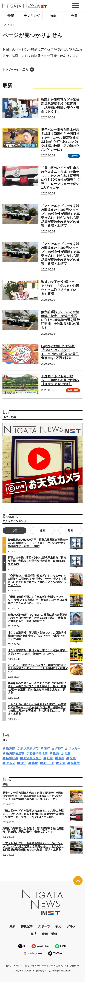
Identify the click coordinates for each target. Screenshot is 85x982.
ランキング (32, 16)
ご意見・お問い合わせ (67, 965)
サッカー (74, 748)
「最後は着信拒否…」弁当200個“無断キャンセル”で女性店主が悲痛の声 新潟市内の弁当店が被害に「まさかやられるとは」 (37, 600)
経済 (34, 934)
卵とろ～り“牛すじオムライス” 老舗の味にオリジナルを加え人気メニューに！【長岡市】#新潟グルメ (37, 668)
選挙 (35, 763)
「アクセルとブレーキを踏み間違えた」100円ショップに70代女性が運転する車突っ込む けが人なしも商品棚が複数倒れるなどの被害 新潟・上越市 (33, 846)
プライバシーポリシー (41, 965)
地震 (67, 753)
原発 (56, 753)
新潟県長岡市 (32, 758)
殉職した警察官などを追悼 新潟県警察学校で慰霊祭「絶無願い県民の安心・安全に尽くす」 (33, 830)
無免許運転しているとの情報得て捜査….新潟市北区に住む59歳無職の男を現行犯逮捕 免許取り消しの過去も (60, 320)
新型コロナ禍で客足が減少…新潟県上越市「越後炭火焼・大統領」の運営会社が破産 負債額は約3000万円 (37, 560)
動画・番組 (72, 390)
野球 (50, 758)
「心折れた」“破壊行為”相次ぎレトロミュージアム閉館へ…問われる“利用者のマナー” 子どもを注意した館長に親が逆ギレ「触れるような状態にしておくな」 (37, 580)
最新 (10, 16)
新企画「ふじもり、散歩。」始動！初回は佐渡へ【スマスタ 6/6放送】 (60, 380)
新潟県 (10, 748)
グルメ (10, 763)
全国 (74, 16)
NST (47, 748)
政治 (23, 763)
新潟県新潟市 (29, 748)
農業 (61, 758)
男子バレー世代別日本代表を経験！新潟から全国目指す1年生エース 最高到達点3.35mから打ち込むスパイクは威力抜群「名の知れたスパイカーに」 (33, 796)
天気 (62, 763)
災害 (73, 758)
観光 (58, 926)
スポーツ (74, 156)
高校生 (75, 763)
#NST (59, 748)
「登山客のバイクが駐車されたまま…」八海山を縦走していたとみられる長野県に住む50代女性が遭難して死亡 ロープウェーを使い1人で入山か (33, 813)
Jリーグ (48, 763)
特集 (53, 16)
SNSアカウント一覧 (16, 966)
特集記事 (12, 758)
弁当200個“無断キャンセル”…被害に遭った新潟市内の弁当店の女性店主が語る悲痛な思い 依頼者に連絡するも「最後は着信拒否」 (37, 617)
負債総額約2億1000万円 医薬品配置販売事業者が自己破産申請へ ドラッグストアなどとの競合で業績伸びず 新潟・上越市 (38, 542)
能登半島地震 (38, 753)
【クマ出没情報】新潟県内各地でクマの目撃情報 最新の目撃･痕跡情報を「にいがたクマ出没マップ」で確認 (38, 635)
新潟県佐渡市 (15, 753)
